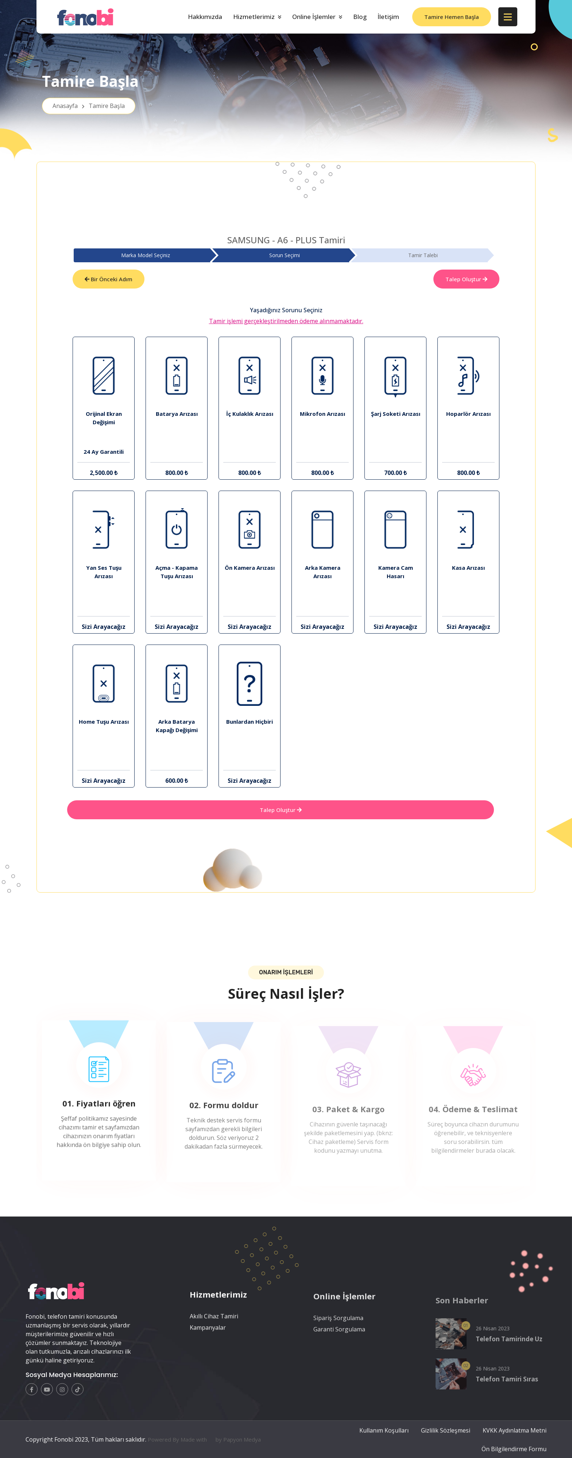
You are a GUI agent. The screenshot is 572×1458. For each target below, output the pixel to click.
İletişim (388, 16)
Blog (360, 16)
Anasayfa (89, 106)
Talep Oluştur (466, 279)
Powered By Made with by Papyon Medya (204, 1453)
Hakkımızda (205, 16)
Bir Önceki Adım (108, 279)
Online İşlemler (314, 16)
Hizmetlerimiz (254, 16)
